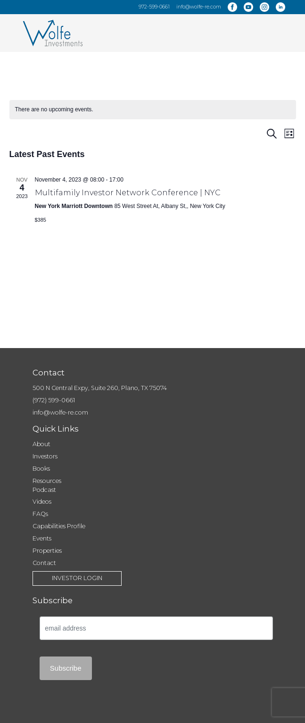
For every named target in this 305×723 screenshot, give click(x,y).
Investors (45, 456)
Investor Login (77, 578)
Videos (42, 501)
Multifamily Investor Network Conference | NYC (128, 192)
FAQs (40, 513)
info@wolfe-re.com (198, 7)
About (41, 444)
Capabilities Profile (59, 526)
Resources (47, 480)
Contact (44, 562)
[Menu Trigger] (280, 30)
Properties (47, 550)
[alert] (152, 109)
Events (42, 538)
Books (41, 468)
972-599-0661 (154, 7)
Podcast (44, 489)
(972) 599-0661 (54, 400)
